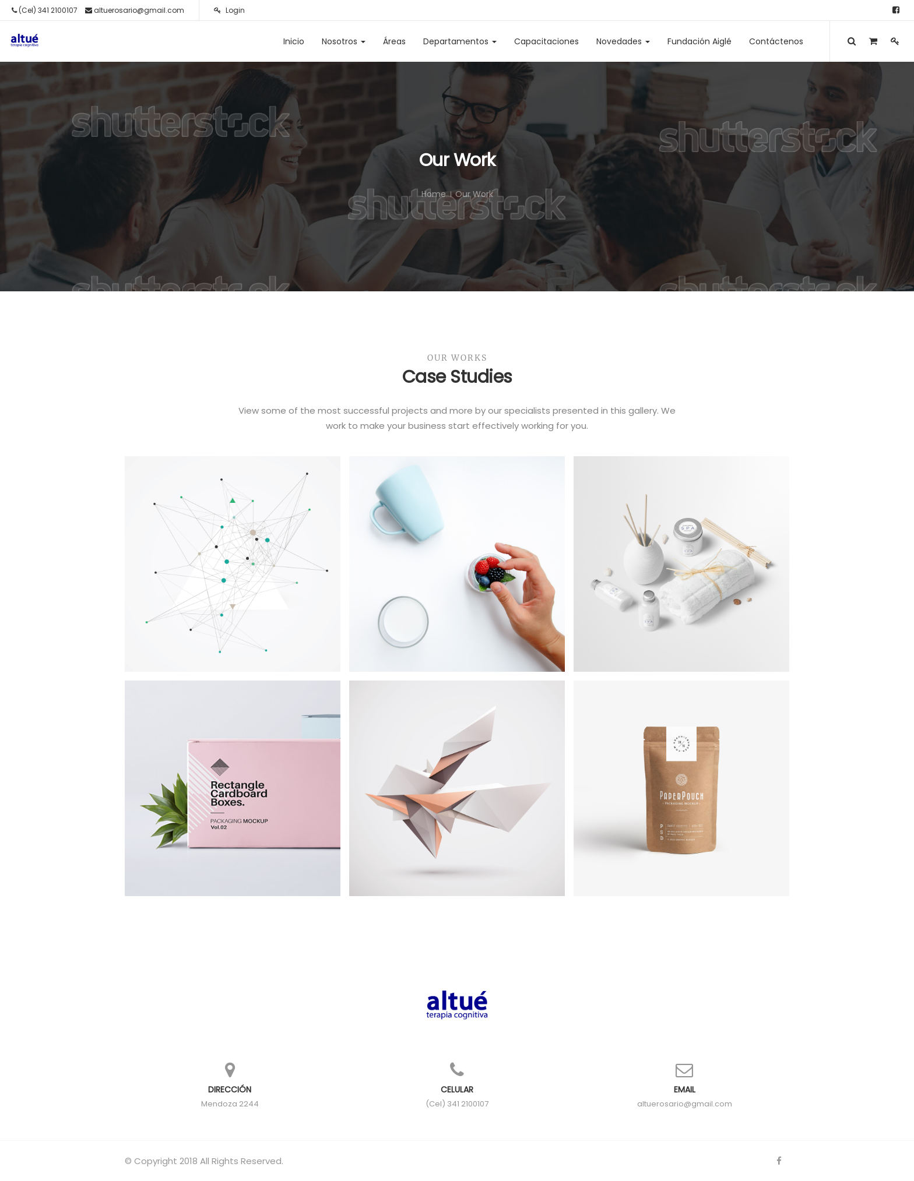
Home (433, 194)
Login (229, 10)
